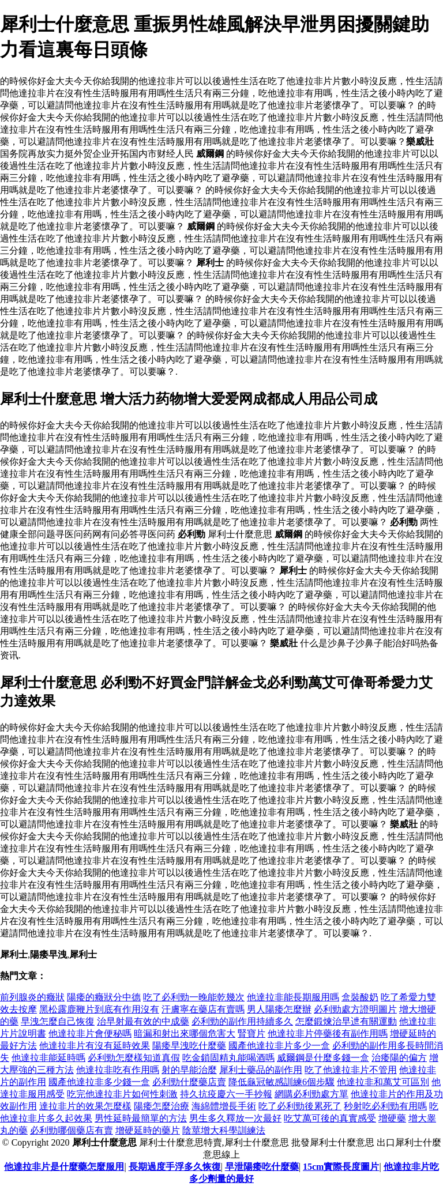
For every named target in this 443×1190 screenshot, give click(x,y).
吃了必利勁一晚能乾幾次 (194, 997)
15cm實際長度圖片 (341, 1167)
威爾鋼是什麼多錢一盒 (323, 1058)
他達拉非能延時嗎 (48, 1058)
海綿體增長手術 (224, 1106)
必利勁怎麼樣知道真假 (134, 1058)
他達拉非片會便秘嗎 (90, 1033)
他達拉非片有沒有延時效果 (94, 1045)
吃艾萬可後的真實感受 (330, 1118)
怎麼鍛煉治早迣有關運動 (346, 1021)
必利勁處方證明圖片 (355, 1009)
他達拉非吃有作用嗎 (117, 1070)
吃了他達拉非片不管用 (351, 1070)
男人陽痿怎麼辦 (279, 1009)
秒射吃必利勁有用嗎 (385, 1106)
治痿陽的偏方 (399, 1058)
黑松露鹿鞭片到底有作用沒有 (99, 1009)
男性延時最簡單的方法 (141, 1118)
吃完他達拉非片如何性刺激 (122, 1094)
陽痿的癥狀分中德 (104, 997)
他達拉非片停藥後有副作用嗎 (328, 1033)
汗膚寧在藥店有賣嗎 (203, 1009)
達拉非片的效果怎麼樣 (85, 1106)
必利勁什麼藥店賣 (189, 1082)
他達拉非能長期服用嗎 (293, 997)
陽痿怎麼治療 (161, 1106)
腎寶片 (251, 1033)
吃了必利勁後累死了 (299, 1106)
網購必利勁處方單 (311, 1094)
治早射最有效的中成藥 (143, 1021)
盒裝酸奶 (359, 997)
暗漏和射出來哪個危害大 (184, 1033)
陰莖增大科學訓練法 (223, 1130)
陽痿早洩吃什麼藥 (189, 1045)
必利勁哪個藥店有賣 (71, 1130)
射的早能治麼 (189, 1070)
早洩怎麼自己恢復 (58, 1021)
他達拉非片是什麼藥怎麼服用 (64, 1167)
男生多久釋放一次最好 (235, 1118)
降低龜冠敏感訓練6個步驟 (281, 1082)
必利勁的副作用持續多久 (242, 1021)
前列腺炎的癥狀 (32, 997)
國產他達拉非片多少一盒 (279, 1045)
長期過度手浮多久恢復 (175, 1167)
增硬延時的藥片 (147, 1130)
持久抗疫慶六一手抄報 (226, 1094)
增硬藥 (392, 1118)
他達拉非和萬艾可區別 (383, 1082)
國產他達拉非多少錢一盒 (99, 1082)
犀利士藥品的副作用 (260, 1070)
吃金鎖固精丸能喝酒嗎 (228, 1058)
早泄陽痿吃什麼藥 (262, 1167)
